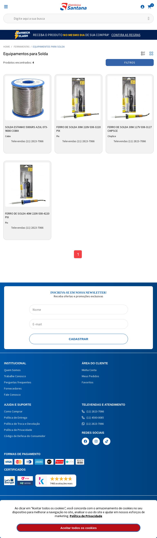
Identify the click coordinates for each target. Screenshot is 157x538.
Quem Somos (12, 370)
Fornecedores (13, 388)
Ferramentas (22, 46)
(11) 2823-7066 (93, 411)
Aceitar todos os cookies (78, 528)
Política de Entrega (15, 417)
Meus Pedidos (90, 376)
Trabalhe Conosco (15, 376)
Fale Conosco (12, 394)
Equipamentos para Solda (49, 46)
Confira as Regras (125, 35)
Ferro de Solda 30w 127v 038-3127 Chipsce (130, 129)
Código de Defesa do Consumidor (24, 436)
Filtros (129, 62)
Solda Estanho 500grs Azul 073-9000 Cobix (26, 129)
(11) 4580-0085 (93, 417)
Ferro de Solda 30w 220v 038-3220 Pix (78, 129)
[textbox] (78, 18)
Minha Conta (89, 370)
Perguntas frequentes (17, 382)
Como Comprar (13, 411)
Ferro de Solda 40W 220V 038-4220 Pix (27, 215)
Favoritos (87, 382)
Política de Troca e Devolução (22, 424)
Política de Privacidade (86, 516)
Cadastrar (78, 339)
